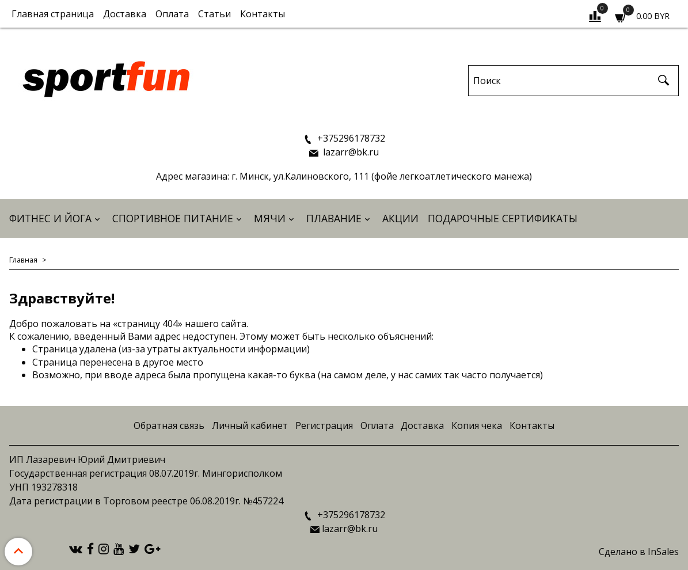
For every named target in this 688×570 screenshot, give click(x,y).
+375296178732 (350, 138)
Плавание (334, 218)
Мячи (270, 218)
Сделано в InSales (639, 551)
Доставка (124, 13)
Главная (23, 259)
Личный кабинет (250, 425)
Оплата (172, 13)
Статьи (214, 13)
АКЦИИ (400, 218)
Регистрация (324, 425)
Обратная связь (169, 425)
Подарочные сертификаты (502, 218)
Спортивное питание (172, 218)
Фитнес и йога (50, 218)
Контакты (262, 13)
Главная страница (53, 13)
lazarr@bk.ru (350, 152)
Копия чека (476, 425)
